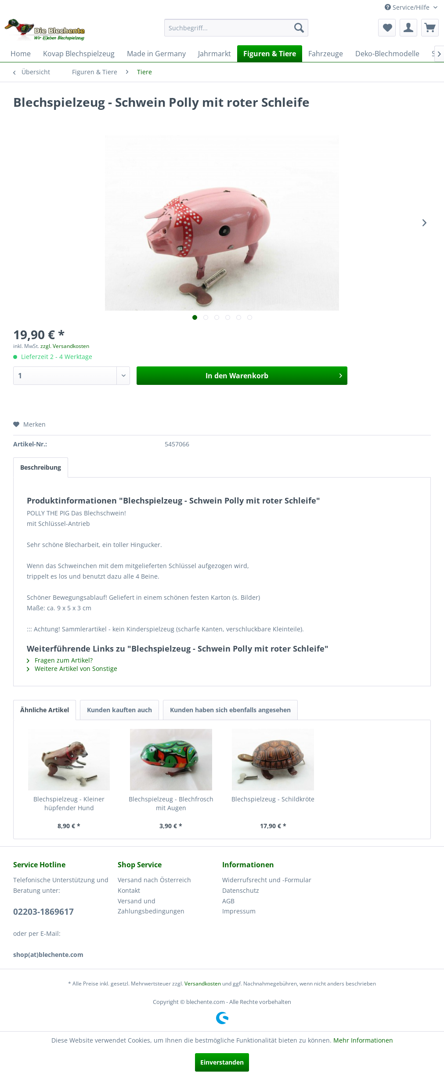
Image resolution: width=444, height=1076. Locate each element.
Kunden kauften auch (119, 710)
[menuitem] (236, 27)
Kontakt (129, 890)
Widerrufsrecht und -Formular (266, 880)
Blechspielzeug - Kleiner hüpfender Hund (69, 803)
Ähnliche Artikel (44, 710)
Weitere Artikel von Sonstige (72, 668)
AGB (228, 901)
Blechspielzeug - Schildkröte (272, 799)
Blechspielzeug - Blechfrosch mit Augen (171, 803)
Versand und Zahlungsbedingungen (151, 906)
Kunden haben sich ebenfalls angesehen (230, 710)
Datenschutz (240, 890)
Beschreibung (40, 467)
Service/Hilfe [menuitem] (408, 7)
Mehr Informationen (363, 1040)
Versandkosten (202, 983)
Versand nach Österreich (154, 880)
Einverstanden (222, 1062)
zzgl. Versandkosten (64, 346)
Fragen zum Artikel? (60, 660)
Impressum (239, 911)
